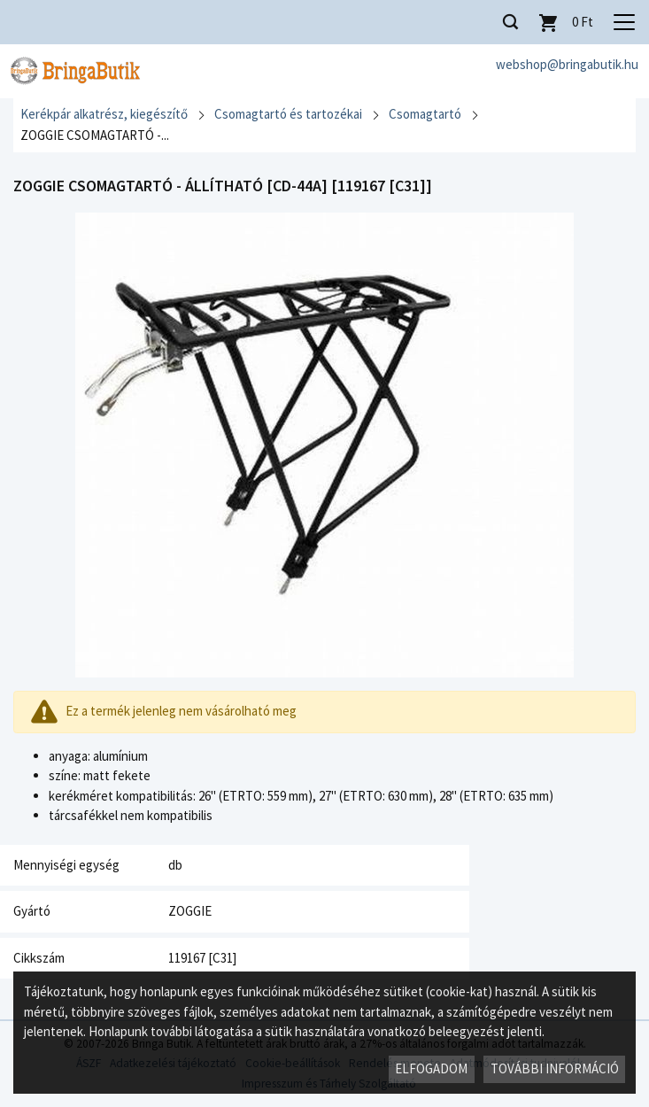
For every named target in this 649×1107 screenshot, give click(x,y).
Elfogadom (431, 1068)
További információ (555, 1068)
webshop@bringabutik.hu (567, 64)
